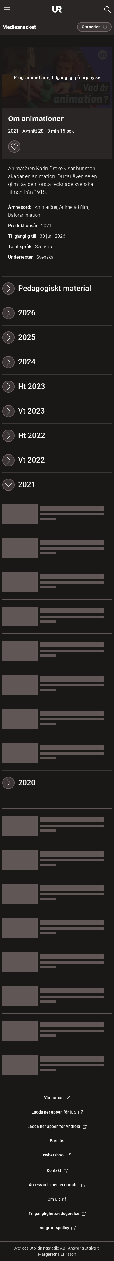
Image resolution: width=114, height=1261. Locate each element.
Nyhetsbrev (57, 1155)
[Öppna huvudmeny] (6, 9)
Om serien (94, 27)
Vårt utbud (57, 1097)
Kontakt (57, 1170)
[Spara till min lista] (14, 146)
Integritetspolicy (57, 1227)
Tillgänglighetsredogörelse (57, 1213)
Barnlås (57, 1140)
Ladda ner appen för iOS (57, 1112)
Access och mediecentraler (57, 1184)
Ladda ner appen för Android (57, 1126)
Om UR (57, 1199)
